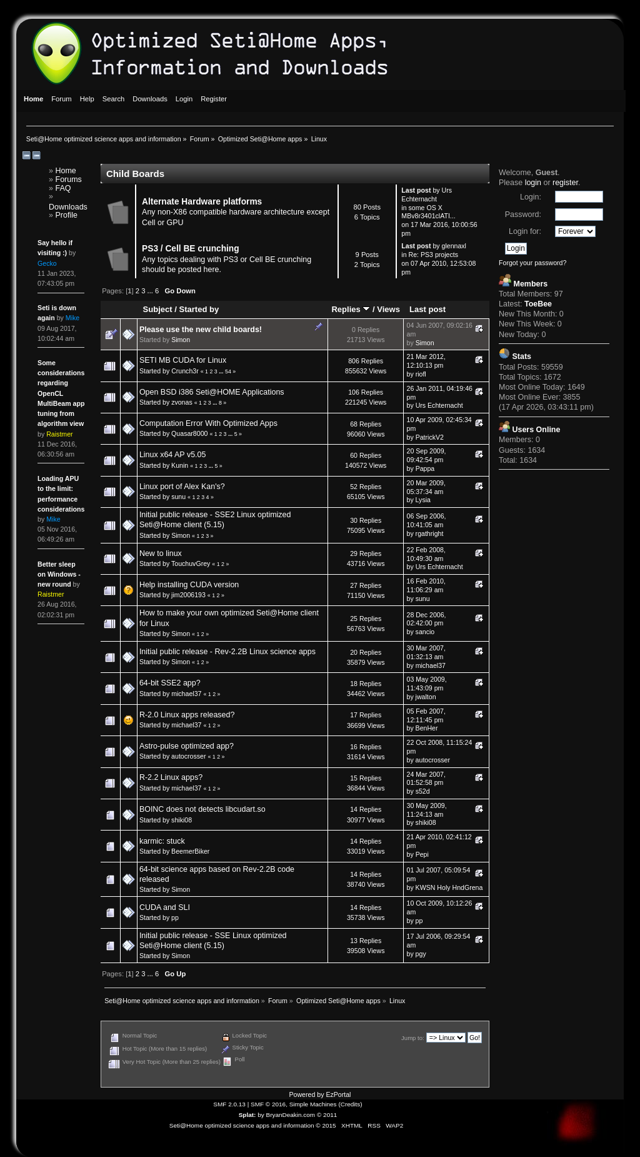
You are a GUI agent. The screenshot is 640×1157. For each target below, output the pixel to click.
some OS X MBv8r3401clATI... (428, 212)
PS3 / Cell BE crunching (190, 248)
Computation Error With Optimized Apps (208, 423)
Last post (427, 309)
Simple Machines (313, 1104)
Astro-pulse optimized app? (186, 746)
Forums (69, 179)
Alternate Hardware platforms (202, 201)
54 (228, 371)
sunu (178, 496)
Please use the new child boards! (200, 329)
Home (66, 170)
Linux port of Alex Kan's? (182, 486)
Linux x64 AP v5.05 (172, 454)
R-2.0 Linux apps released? (187, 714)
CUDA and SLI (164, 907)
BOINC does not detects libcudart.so (202, 809)
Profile (67, 215)
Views (388, 309)
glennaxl (454, 246)
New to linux (160, 553)
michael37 (431, 665)
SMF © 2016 (268, 1104)
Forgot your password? (532, 262)
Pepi (422, 854)
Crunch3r (185, 371)
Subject (157, 309)
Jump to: (412, 1037)
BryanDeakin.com (291, 1114)
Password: (523, 214)
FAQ (63, 188)
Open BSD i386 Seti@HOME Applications (211, 392)
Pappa (425, 468)
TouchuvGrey (190, 563)
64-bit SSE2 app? (170, 683)
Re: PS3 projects (434, 254)
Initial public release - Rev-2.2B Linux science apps (227, 651)
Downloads (68, 207)
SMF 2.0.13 (229, 1104)
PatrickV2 (430, 437)
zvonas (181, 402)
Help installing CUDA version (189, 584)
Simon (180, 339)
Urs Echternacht (426, 194)
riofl (421, 374)
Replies (350, 309)
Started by (199, 309)
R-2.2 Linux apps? (170, 777)
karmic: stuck (162, 841)
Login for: (525, 231)
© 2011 (327, 1114)
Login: (530, 197)
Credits (351, 1104)
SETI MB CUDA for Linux (182, 360)
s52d (423, 791)
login (533, 182)
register (565, 182)
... (151, 291)
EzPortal (338, 1094)
